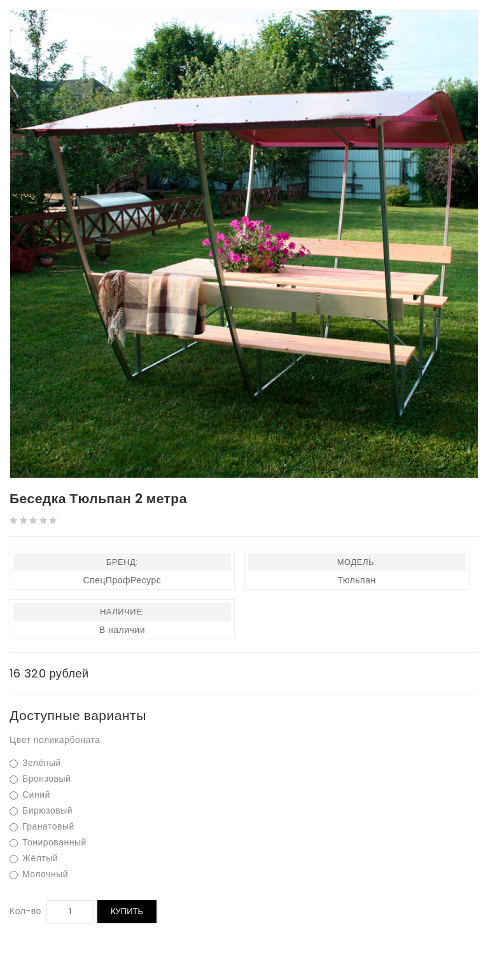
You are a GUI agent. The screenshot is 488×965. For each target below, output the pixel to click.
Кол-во (25, 911)
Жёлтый (34, 858)
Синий (30, 795)
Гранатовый (42, 827)
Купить (127, 911)
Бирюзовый (41, 811)
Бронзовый (40, 779)
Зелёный (35, 763)
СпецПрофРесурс (122, 580)
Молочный (39, 874)
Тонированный (48, 843)
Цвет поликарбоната (55, 740)
